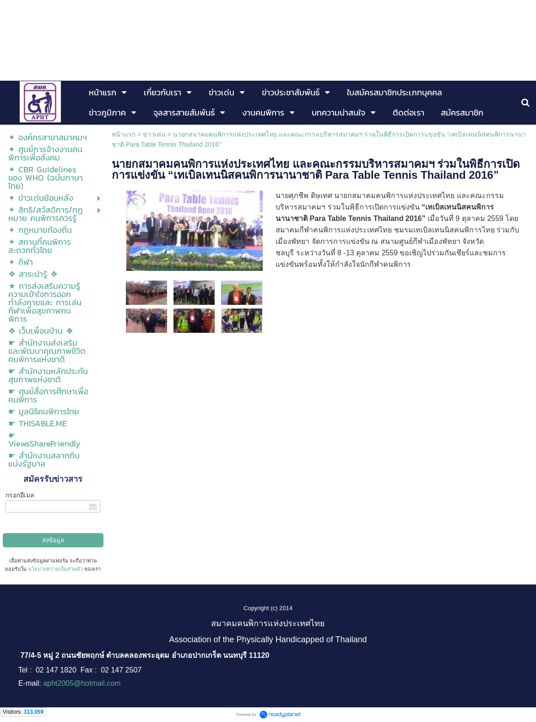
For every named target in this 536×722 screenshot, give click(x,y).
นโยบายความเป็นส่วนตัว (55, 569)
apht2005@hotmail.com (81, 683)
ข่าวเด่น (154, 134)
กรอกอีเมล (19, 495)
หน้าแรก (123, 134)
